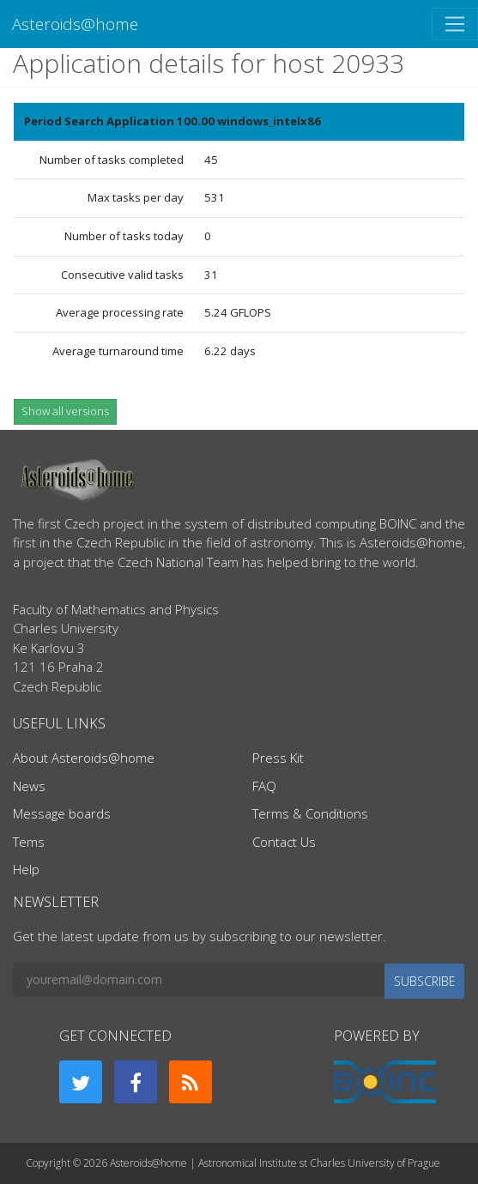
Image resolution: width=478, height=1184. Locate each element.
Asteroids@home (75, 23)
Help (26, 869)
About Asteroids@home (83, 757)
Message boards (62, 813)
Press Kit (278, 757)
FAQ (264, 785)
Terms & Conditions (310, 813)
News (29, 785)
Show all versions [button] (65, 411)
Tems (29, 841)
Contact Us (284, 841)
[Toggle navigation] (455, 24)
